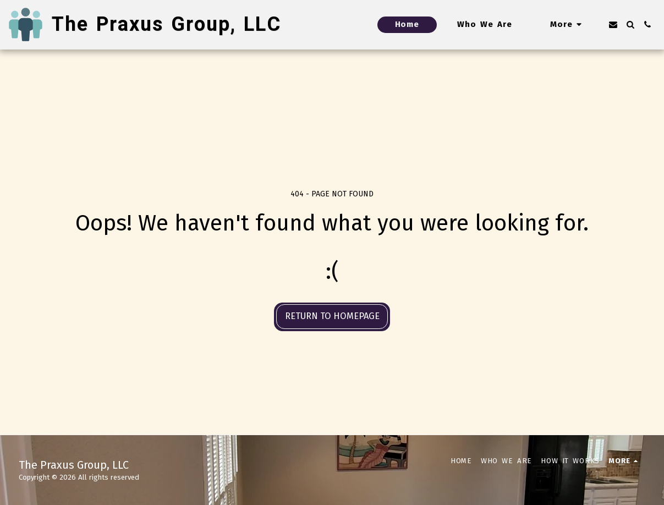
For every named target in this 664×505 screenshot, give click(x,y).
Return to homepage (332, 316)
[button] (613, 24)
